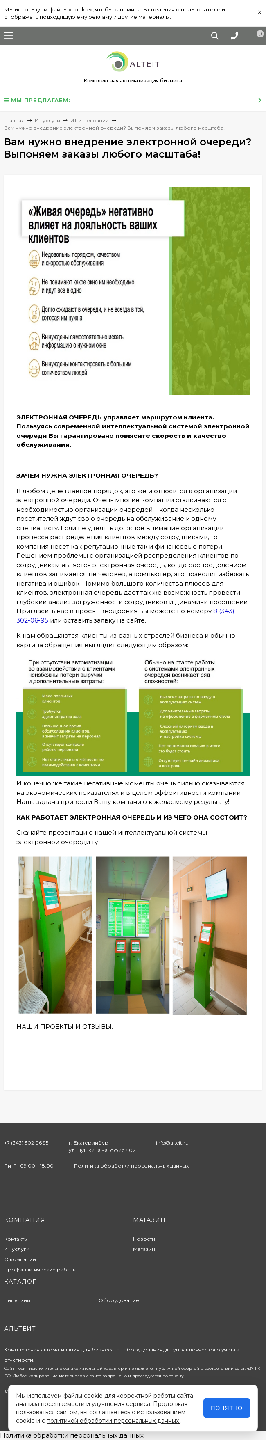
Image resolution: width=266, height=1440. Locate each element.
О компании (20, 1259)
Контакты (16, 1239)
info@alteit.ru (172, 1143)
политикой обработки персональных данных (113, 1420)
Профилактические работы (40, 1269)
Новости (144, 1239)
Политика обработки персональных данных (131, 1166)
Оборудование (119, 1300)
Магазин (144, 1249)
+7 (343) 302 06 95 (26, 1143)
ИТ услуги (16, 1249)
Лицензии (17, 1300)
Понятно (227, 1408)
